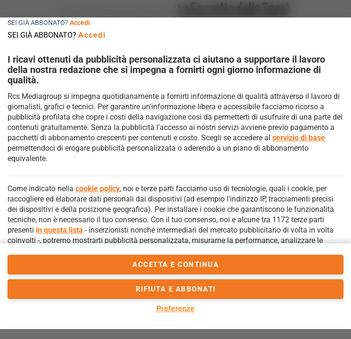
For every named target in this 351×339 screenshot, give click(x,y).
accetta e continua (175, 264)
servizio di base (298, 137)
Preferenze (175, 308)
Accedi (80, 22)
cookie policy (97, 188)
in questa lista (59, 230)
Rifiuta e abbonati (176, 289)
